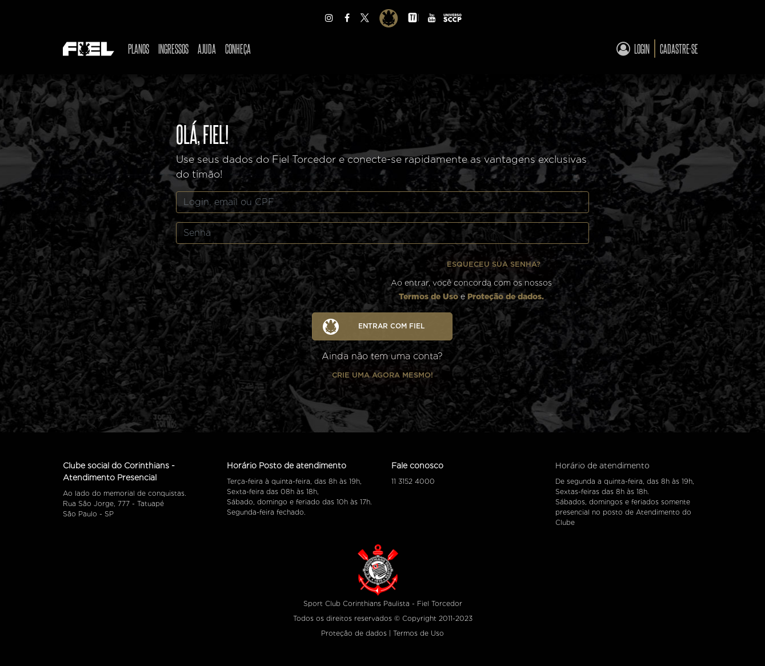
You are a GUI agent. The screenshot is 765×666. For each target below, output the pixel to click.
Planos (138, 48)
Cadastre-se (679, 48)
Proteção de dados (354, 633)
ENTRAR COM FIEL (373, 327)
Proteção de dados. (505, 296)
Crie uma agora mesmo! (382, 375)
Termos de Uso (428, 296)
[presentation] (299, 275)
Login (633, 48)
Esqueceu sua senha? (493, 264)
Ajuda (207, 48)
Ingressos (173, 48)
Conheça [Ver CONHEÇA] (238, 48)
